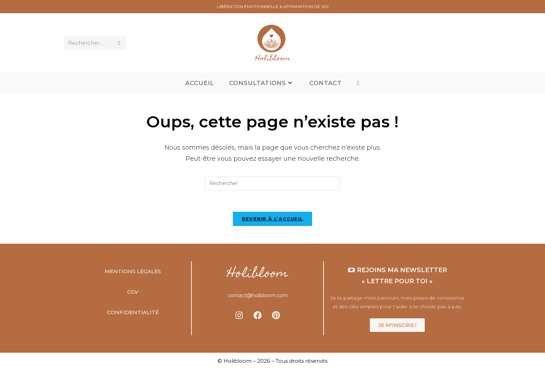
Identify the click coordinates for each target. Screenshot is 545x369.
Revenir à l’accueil (272, 218)
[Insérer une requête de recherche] (272, 184)
